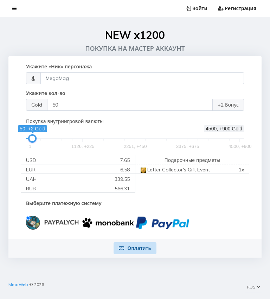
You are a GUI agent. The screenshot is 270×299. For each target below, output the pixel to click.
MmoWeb (18, 284)
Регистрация (237, 8)
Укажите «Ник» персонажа (59, 66)
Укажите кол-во (45, 93)
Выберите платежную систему (64, 203)
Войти (196, 8)
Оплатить (135, 248)
